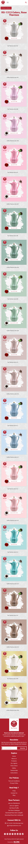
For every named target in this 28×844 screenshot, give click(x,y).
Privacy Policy (14, 783)
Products (14, 761)
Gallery (14, 768)
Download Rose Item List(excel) (14, 815)
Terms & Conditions (14, 781)
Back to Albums (6, 8)
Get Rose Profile (14, 808)
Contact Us (14, 793)
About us (14, 758)
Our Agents (14, 763)
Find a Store (14, 765)
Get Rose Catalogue (14, 810)
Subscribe (22, 748)
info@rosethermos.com (15, 825)
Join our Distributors (14, 803)
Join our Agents (14, 805)
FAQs (14, 791)
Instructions (14, 773)
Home (14, 756)
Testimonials (14, 770)
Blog (14, 795)
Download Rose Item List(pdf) (14, 813)
